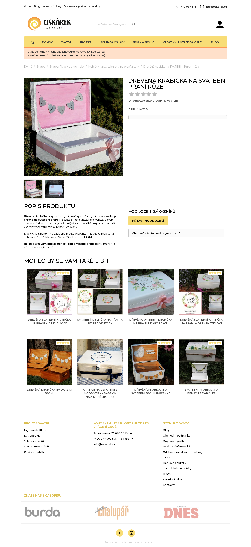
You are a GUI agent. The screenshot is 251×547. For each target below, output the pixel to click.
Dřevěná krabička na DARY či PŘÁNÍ (49, 391)
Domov (47, 42)
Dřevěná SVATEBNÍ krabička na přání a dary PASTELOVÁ (201, 321)
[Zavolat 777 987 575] (176, 6)
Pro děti (85, 42)
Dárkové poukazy (174, 463)
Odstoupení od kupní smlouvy (183, 452)
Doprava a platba (75, 6)
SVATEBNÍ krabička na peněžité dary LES (201, 391)
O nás (27, 6)
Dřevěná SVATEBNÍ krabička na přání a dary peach (150, 321)
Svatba (66, 42)
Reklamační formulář (176, 446)
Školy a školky (144, 42)
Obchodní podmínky (176, 435)
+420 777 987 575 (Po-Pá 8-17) (113, 438)
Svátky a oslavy (112, 42)
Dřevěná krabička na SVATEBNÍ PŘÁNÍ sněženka (150, 391)
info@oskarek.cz (216, 6)
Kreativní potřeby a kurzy (183, 42)
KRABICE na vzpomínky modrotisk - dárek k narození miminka (100, 393)
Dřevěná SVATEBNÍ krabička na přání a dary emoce (49, 321)
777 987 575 (188, 6)
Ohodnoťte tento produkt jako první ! (156, 233)
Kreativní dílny (52, 6)
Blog (37, 6)
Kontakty (94, 6)
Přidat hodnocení (148, 220)
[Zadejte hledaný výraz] (115, 24)
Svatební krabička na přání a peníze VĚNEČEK (100, 321)
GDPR (167, 457)
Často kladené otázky (177, 468)
